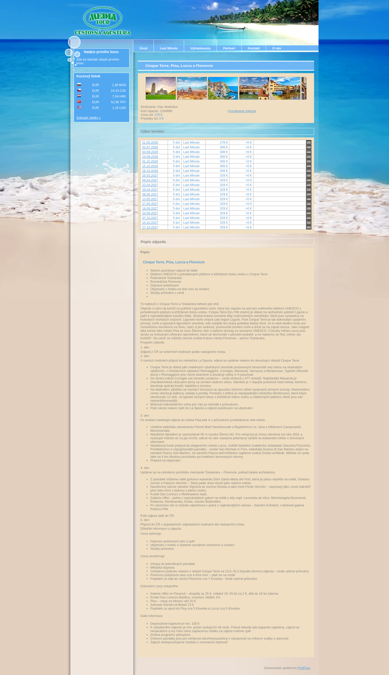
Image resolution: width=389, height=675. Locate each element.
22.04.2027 (150, 185)
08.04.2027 (150, 180)
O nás (276, 48)
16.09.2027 (150, 208)
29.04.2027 (150, 189)
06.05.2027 (150, 194)
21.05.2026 (150, 142)
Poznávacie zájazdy (242, 111)
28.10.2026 (150, 171)
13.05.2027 (150, 199)
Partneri (229, 48)
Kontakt (254, 48)
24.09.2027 (150, 213)
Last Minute (169, 48)
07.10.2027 (150, 218)
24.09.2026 (150, 156)
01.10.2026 (150, 161)
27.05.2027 (150, 204)
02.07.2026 (150, 147)
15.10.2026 (150, 166)
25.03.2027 (150, 175)
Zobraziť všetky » (88, 118)
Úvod (143, 48)
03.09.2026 (150, 152)
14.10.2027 (150, 222)
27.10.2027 (150, 227)
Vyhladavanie (200, 48)
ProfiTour (304, 668)
